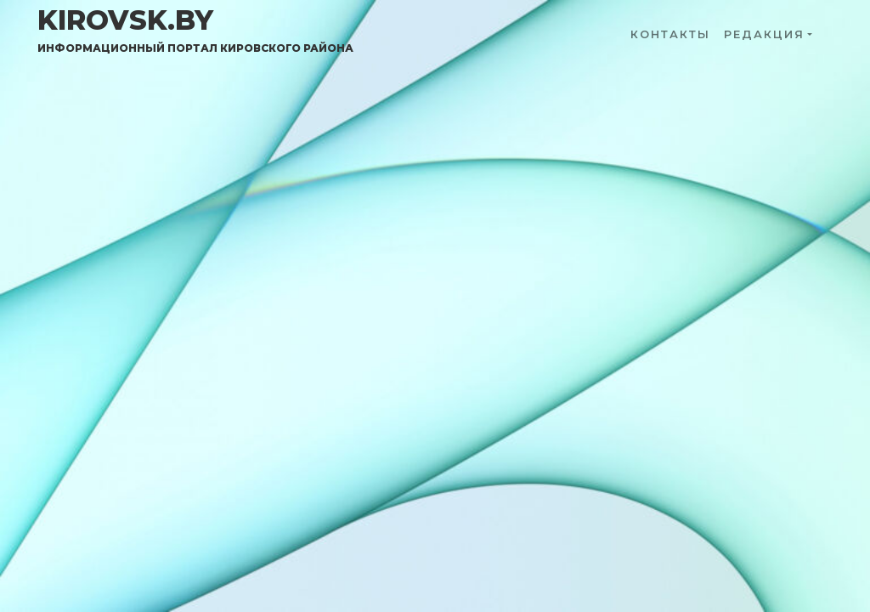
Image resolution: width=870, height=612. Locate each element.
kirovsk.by (195, 29)
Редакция (764, 34)
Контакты (670, 34)
